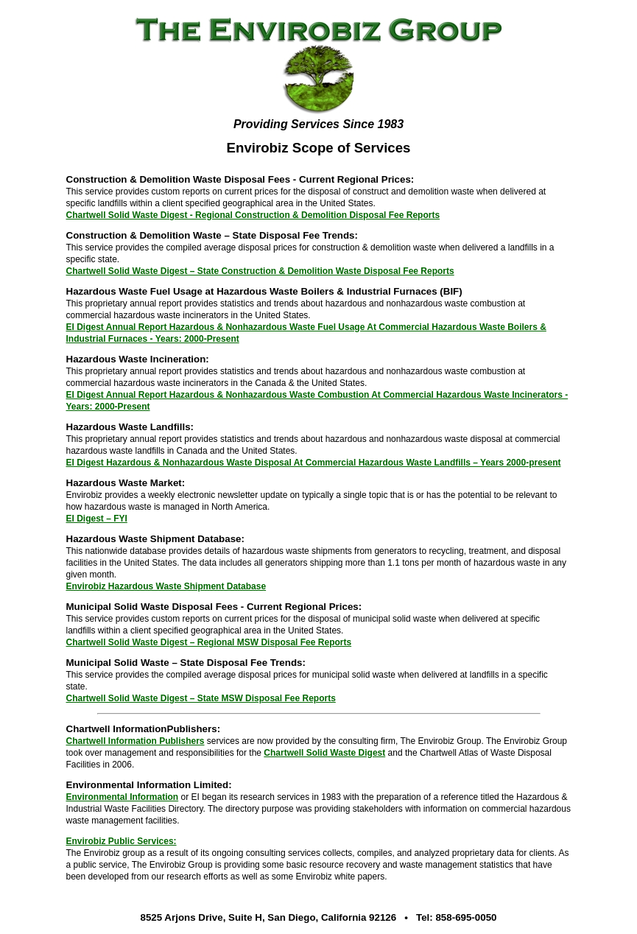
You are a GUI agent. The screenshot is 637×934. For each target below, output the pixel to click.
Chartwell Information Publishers (135, 741)
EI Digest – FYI (96, 518)
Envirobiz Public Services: (121, 841)
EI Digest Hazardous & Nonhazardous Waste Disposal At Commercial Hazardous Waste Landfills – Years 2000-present (313, 462)
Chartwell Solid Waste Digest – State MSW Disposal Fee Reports (201, 698)
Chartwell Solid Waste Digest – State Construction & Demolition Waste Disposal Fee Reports (260, 271)
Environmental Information (122, 797)
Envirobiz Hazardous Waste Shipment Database (166, 586)
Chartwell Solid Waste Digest (324, 753)
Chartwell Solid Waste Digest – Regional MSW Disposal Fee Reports (209, 642)
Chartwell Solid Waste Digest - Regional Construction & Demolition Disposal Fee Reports (253, 215)
